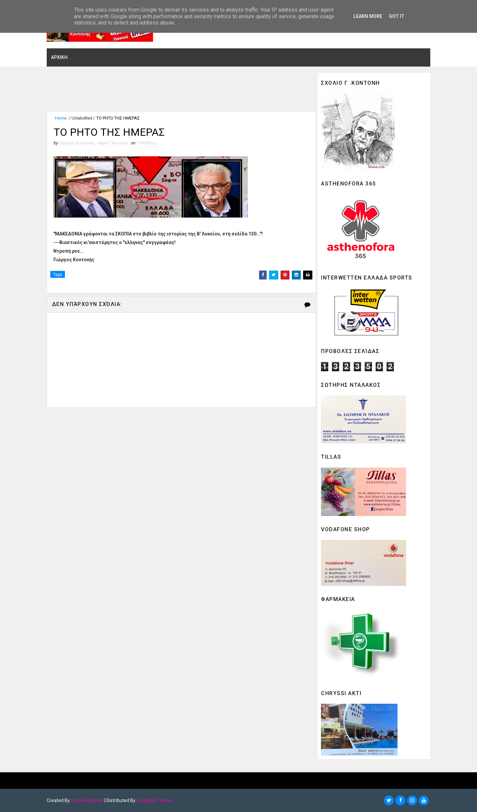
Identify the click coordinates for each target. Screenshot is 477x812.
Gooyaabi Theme (156, 800)
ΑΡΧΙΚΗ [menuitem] (60, 57)
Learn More (367, 16)
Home (62, 118)
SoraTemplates (88, 800)
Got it (396, 16)
